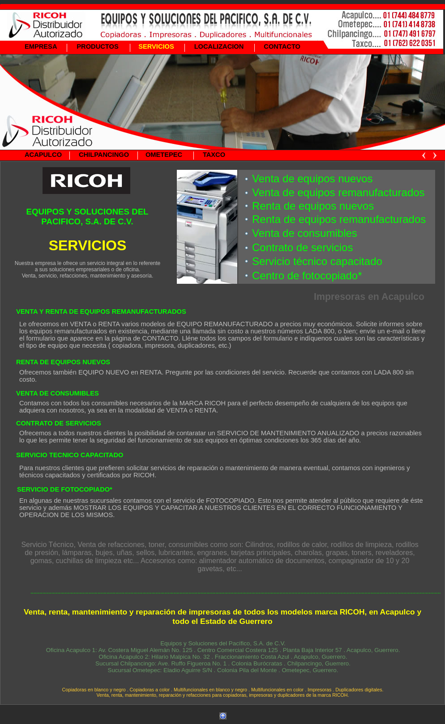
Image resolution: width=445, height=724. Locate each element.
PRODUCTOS (97, 46)
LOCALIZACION (219, 46)
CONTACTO (282, 46)
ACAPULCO (43, 154)
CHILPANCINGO (104, 154)
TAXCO (214, 154)
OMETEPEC (163, 154)
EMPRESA (41, 46)
